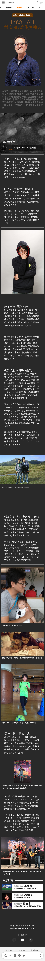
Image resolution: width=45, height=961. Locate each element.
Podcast (31, 7)
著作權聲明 (35, 950)
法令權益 (9, 7)
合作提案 (21, 950)
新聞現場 (20, 7)
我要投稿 (9, 950)
